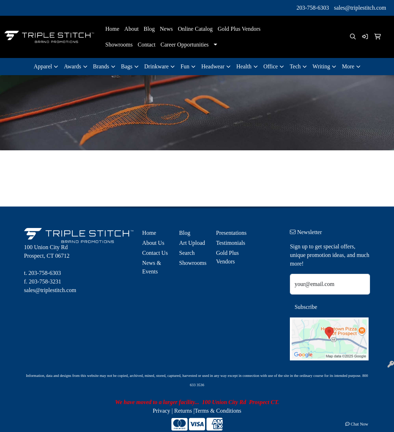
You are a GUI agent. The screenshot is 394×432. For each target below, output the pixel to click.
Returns (183, 411)
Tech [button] (295, 66)
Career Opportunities (184, 45)
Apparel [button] (43, 66)
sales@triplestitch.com (360, 8)
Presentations (230, 233)
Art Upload (192, 243)
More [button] (348, 66)
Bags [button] (126, 66)
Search (187, 253)
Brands (101, 66)
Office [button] (270, 66)
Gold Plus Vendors (239, 29)
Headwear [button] (212, 66)
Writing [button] (321, 66)
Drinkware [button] (156, 66)
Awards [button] (72, 66)
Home (112, 29)
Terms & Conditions (218, 411)
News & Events (151, 267)
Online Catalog (195, 29)
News (166, 29)
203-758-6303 (313, 8)
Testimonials (230, 243)
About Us (153, 243)
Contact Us (155, 253)
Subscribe (306, 307)
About (131, 29)
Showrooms (118, 45)
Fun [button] (184, 66)
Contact (147, 45)
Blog (149, 29)
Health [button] (244, 66)
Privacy (161, 411)
